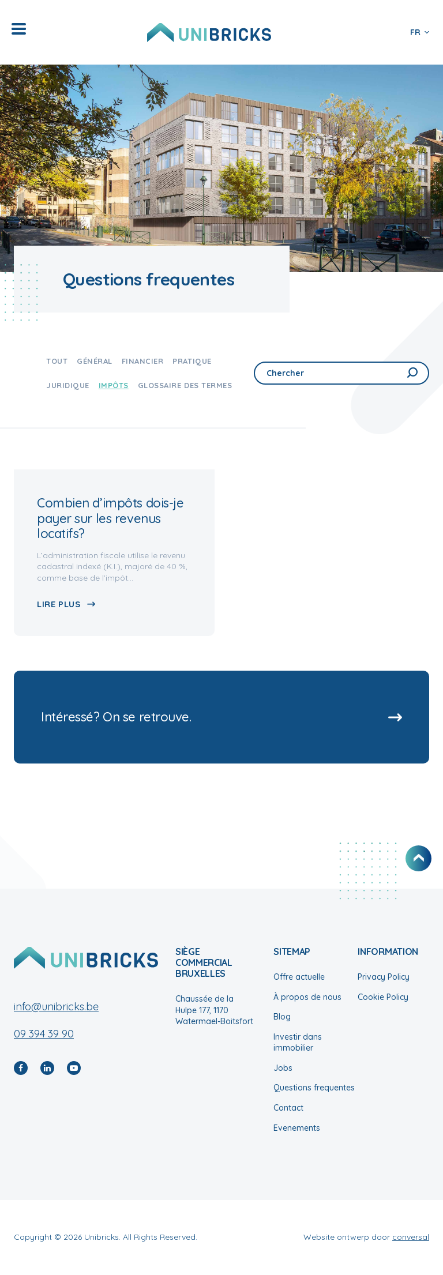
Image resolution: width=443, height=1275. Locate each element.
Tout (56, 361)
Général (94, 361)
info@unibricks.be (56, 1006)
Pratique (191, 361)
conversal (410, 1237)
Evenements (296, 1128)
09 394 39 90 (44, 1033)
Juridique (67, 385)
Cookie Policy (383, 997)
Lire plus (58, 604)
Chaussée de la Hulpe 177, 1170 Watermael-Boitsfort (214, 1010)
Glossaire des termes (185, 385)
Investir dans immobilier (297, 1043)
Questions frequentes (314, 1087)
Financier (143, 361)
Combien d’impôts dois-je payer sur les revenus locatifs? (110, 518)
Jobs (282, 1068)
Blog (282, 1016)
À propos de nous (307, 997)
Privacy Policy (384, 977)
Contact (288, 1108)
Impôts (114, 385)
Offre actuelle (299, 977)
